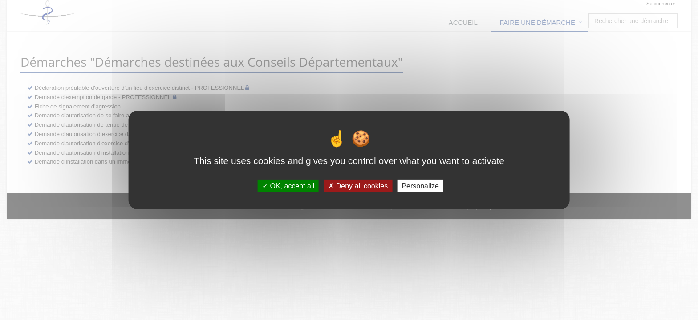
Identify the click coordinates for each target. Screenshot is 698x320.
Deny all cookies (358, 186)
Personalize (420, 186)
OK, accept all (288, 186)
